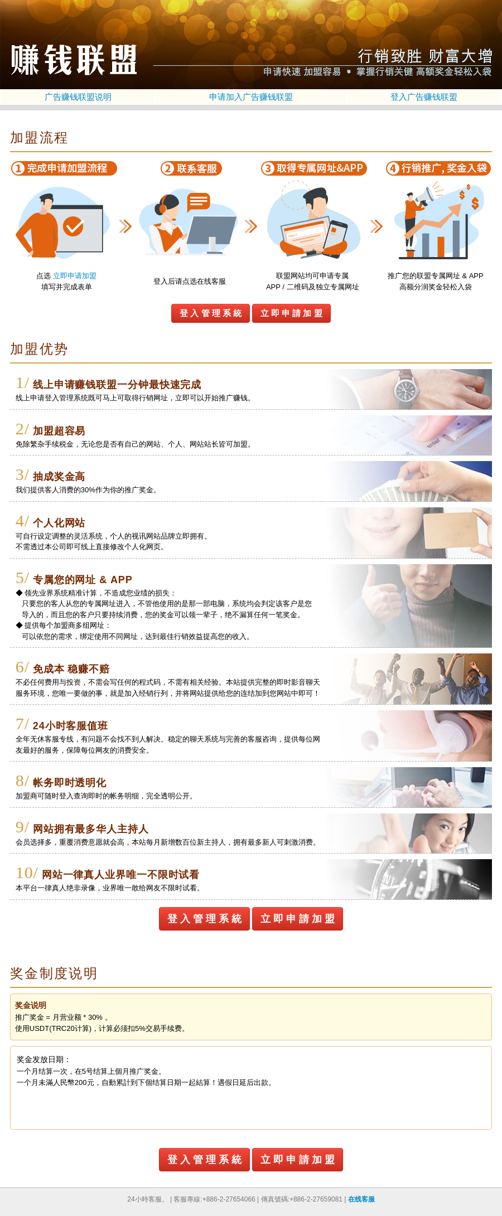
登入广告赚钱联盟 (423, 96)
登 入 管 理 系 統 (211, 313)
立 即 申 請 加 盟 (291, 313)
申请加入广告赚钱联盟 (251, 96)
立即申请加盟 (74, 276)
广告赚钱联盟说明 (78, 96)
